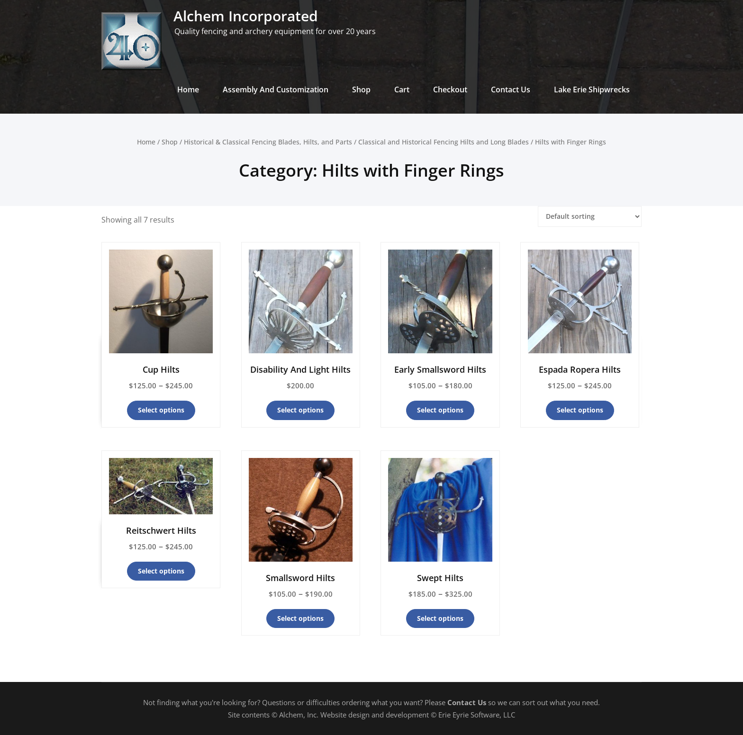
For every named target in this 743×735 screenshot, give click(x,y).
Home (188, 89)
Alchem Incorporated (245, 16)
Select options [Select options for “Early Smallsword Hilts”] (440, 409)
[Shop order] (590, 216)
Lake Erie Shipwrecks (592, 89)
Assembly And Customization (275, 89)
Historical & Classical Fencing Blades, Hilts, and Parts (268, 141)
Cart (401, 89)
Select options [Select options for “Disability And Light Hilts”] (300, 409)
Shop (361, 89)
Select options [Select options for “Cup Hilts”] (161, 409)
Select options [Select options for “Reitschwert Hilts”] (161, 570)
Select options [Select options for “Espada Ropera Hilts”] (580, 409)
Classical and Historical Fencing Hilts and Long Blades (443, 141)
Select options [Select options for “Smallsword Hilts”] (300, 618)
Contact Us (510, 89)
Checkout (450, 89)
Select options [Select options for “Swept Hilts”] (440, 618)
